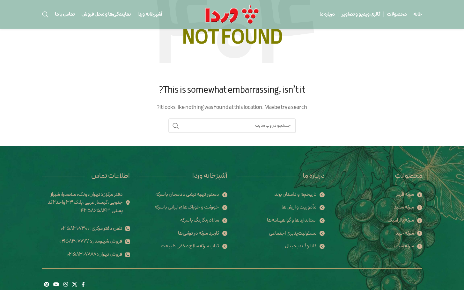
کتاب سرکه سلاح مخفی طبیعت (190, 246)
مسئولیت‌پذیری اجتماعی (292, 233)
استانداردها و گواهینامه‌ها (291, 220)
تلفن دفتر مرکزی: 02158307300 (91, 228)
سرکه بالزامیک (400, 220)
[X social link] (74, 284)
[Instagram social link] (65, 284)
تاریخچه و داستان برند (295, 194)
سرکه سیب (404, 246)
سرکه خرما (404, 233)
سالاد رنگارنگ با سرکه (199, 220)
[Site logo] (232, 14)
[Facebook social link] (83, 284)
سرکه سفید (404, 207)
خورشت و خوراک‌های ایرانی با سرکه (186, 207)
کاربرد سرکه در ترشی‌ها (198, 233)
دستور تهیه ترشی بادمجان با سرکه (187, 194)
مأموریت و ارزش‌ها (299, 207)
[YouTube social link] (56, 284)
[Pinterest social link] (46, 284)
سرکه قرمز (405, 194)
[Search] (45, 14)
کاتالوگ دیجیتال (300, 246)
